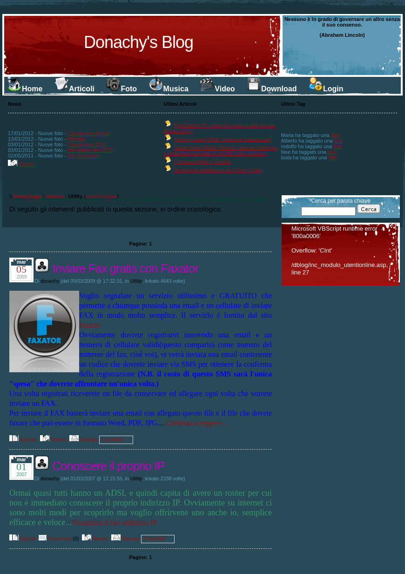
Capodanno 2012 (87, 144)
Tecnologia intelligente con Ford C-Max (218, 170)
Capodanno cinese (89, 133)
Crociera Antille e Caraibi (202, 161)
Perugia (76, 139)
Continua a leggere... (197, 423)
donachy (49, 281)
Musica (168, 89)
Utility (136, 281)
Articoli (74, 89)
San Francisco (84, 155)
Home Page (27, 196)
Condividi (112, 439)
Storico (21, 164)
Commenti (55, 538)
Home (24, 89)
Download (271, 89)
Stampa (83, 439)
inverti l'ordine (101, 196)
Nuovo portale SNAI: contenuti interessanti (222, 139)
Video (217, 89)
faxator (89, 325)
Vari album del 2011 (90, 150)
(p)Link (22, 439)
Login (326, 89)
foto (335, 135)
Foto (121, 89)
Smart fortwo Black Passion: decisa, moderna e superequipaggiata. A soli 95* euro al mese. (220, 150)
